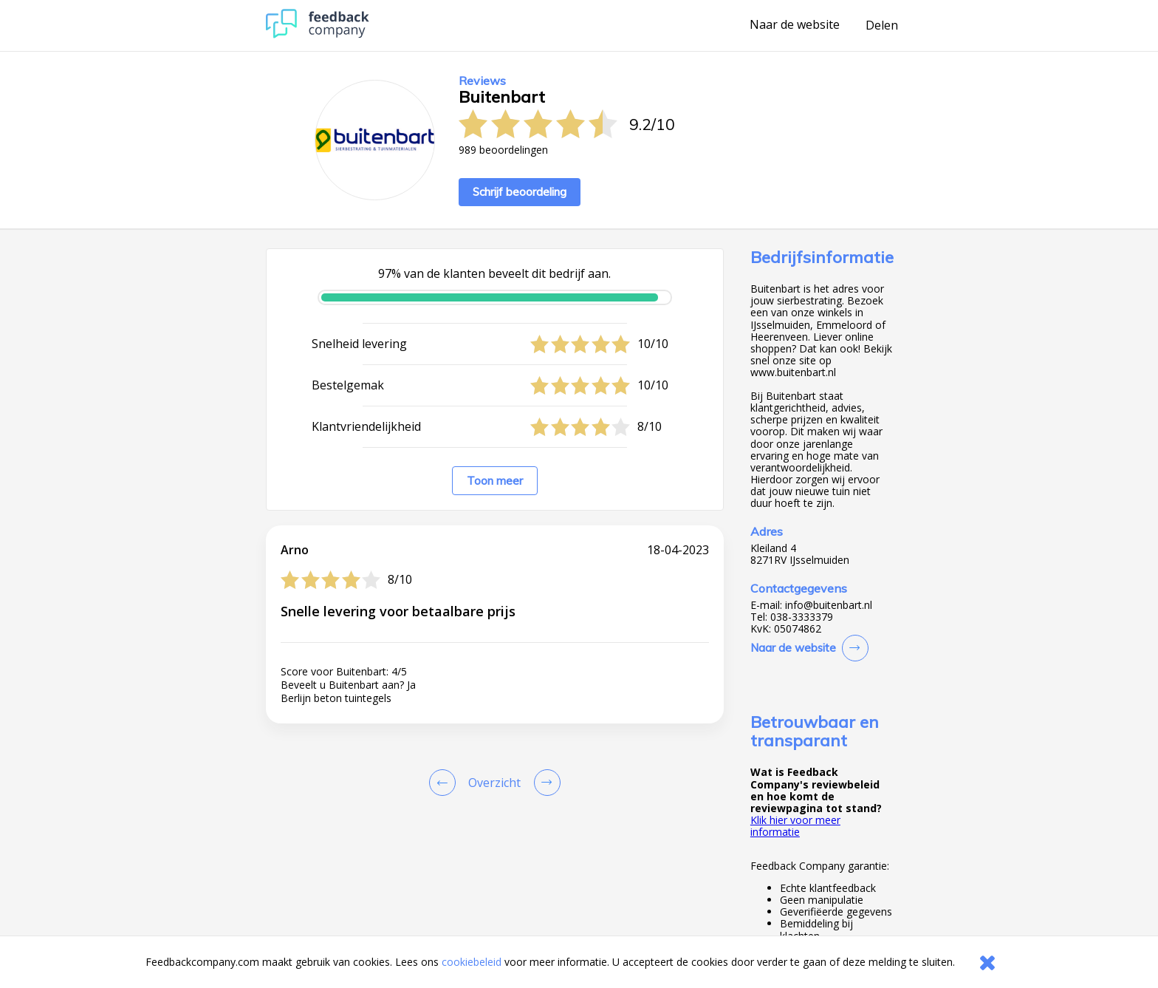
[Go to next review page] (544, 782)
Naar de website (795, 25)
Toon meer (495, 481)
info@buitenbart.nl (828, 605)
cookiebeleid (471, 962)
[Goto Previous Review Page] (445, 782)
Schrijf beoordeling (519, 192)
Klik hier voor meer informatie (795, 826)
